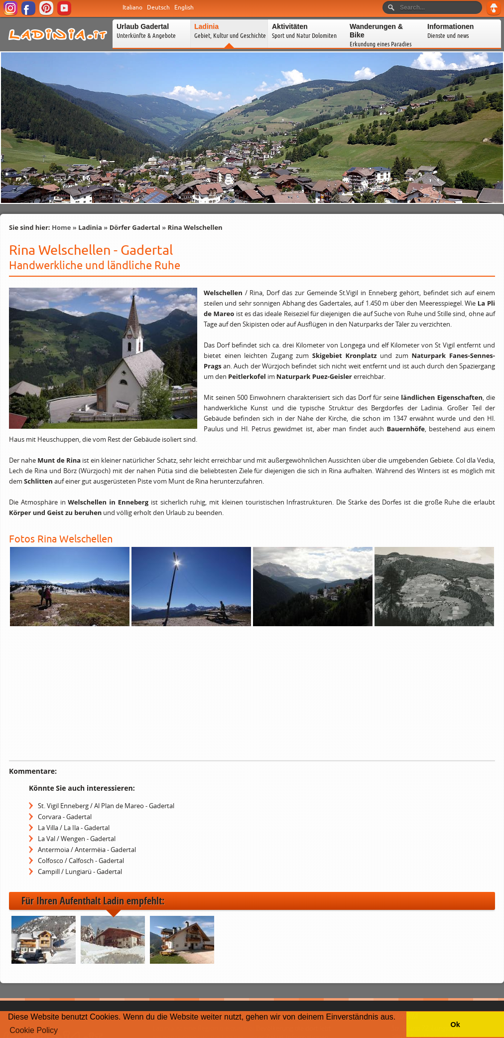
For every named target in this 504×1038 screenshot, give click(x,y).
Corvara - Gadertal (65, 816)
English (184, 7)
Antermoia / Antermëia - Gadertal (87, 849)
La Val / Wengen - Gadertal (77, 838)
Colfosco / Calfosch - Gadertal (81, 860)
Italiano (132, 7)
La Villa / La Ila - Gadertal (74, 827)
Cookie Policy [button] (33, 1030)
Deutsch (158, 7)
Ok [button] (455, 1025)
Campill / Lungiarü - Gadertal (80, 871)
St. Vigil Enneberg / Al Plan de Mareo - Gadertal (106, 805)
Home (61, 227)
